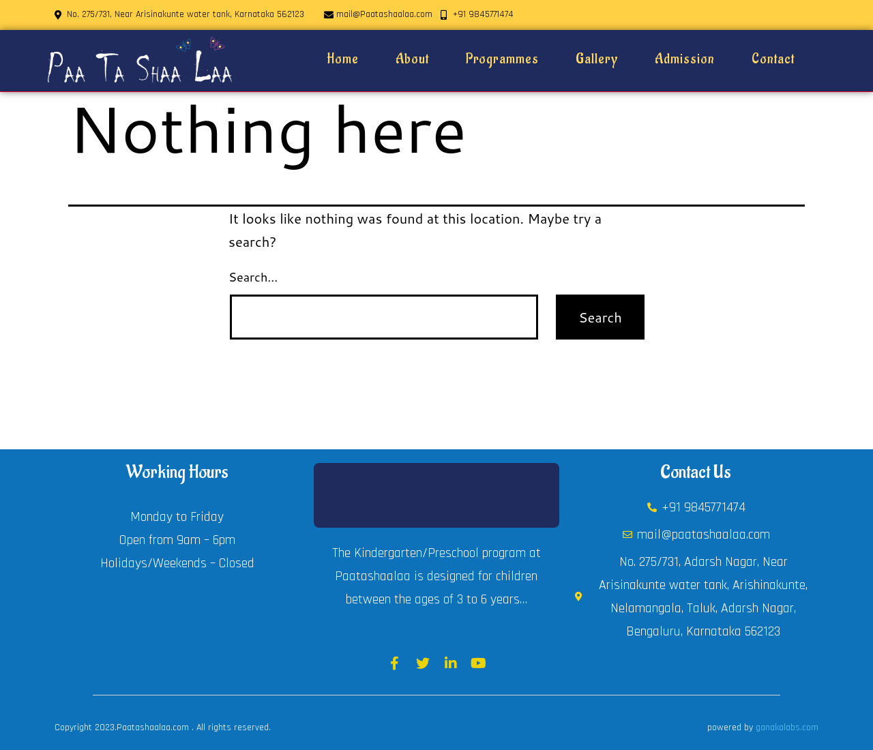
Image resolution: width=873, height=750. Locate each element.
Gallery (597, 59)
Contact (773, 59)
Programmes (502, 59)
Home (343, 59)
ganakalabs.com (787, 727)
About (412, 59)
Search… (253, 277)
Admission (685, 59)
